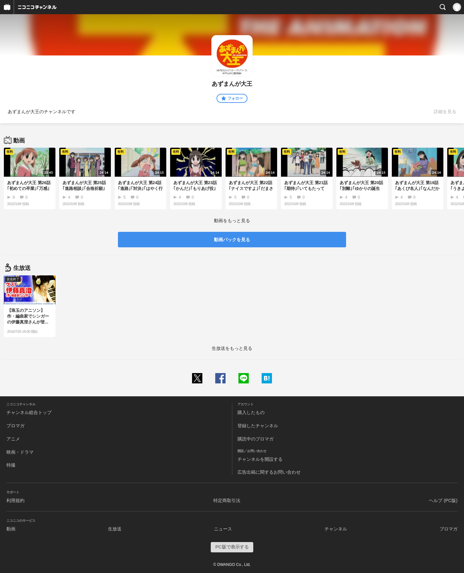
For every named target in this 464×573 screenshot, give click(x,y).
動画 (10, 528)
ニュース (223, 528)
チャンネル (335, 528)
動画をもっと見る (232, 220)
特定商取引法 (226, 500)
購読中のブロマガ (255, 438)
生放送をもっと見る (232, 348)
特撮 (10, 465)
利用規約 (15, 500)
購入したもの (251, 412)
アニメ (13, 438)
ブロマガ (15, 425)
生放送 (114, 528)
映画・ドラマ (20, 452)
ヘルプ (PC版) (443, 500)
